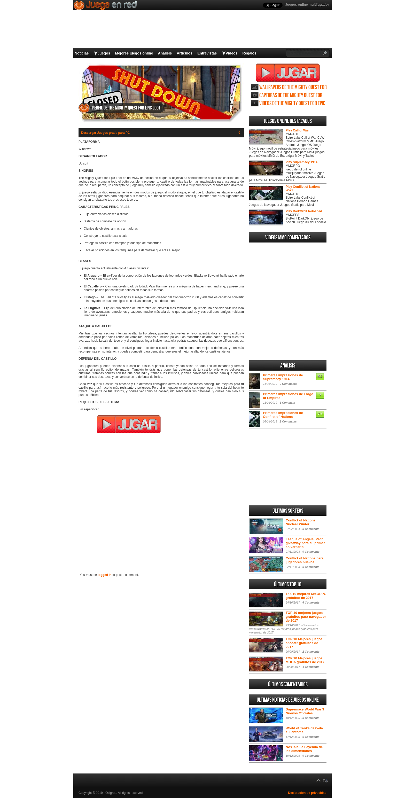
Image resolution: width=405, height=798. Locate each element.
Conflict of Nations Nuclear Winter (301, 522)
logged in (105, 575)
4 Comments (311, 666)
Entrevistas (207, 53)
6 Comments (311, 602)
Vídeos (231, 53)
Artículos (184, 53)
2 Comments (288, 421)
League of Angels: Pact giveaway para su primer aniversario (305, 543)
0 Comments (288, 383)
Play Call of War (297, 130)
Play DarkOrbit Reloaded (304, 211)
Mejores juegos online (134, 53)
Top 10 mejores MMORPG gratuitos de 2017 (306, 596)
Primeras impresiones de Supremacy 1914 (283, 377)
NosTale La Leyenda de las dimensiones (304, 749)
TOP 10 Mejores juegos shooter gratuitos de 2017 (304, 643)
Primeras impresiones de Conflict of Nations (283, 415)
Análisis (165, 53)
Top (325, 781)
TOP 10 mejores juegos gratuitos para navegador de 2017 (306, 616)
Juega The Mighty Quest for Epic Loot (288, 73)
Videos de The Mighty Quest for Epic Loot (292, 103)
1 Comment (287, 402)
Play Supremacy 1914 (301, 162)
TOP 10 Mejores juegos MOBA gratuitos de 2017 (305, 660)
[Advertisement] (161, 495)
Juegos (103, 53)
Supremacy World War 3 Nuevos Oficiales (305, 711)
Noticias (82, 53)
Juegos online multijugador (307, 4)
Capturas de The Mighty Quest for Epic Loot (290, 95)
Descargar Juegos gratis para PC (105, 133)
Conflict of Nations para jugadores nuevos (305, 560)
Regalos (249, 53)
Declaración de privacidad (307, 793)
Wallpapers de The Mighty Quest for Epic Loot (293, 87)
